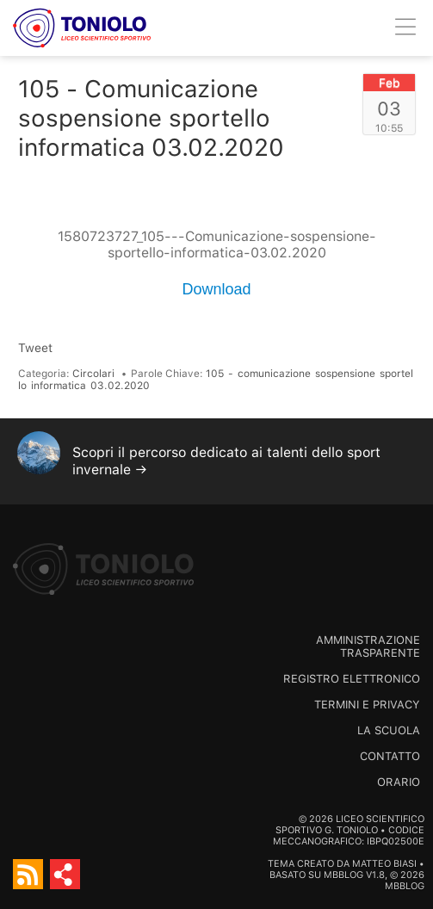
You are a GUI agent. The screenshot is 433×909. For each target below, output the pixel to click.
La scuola (388, 730)
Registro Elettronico (351, 678)
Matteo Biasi (384, 863)
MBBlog (343, 875)
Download (216, 289)
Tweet (35, 348)
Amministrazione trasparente (368, 646)
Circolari (93, 374)
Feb (389, 83)
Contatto (390, 756)
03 (389, 108)
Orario (398, 782)
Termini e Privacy (367, 704)
